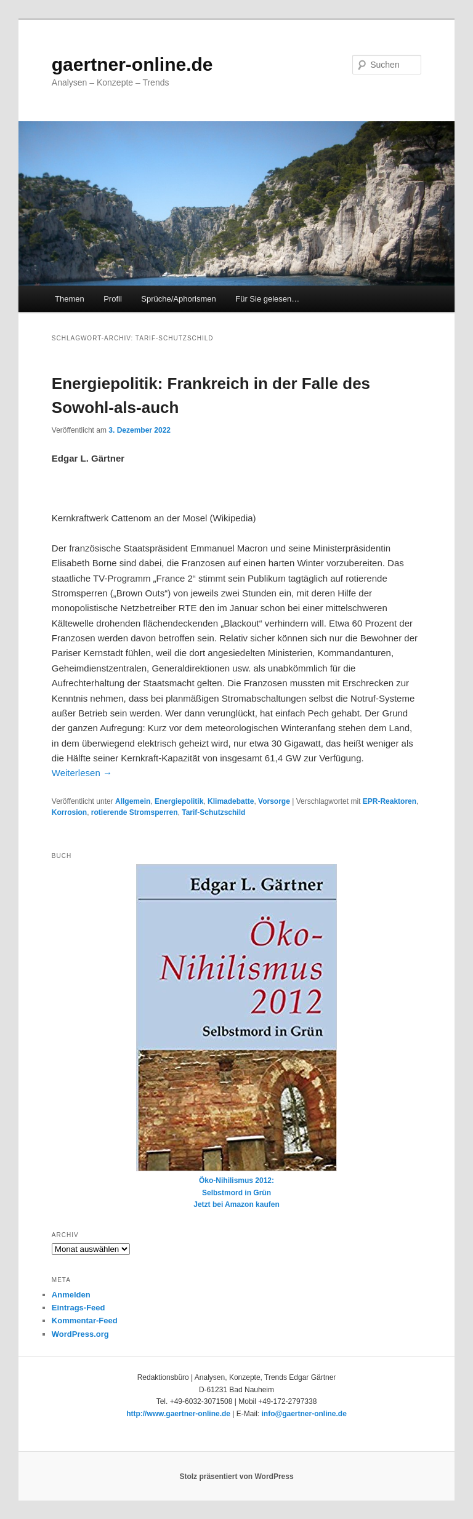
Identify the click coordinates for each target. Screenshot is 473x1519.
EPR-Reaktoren (389, 801)
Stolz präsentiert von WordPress (236, 1476)
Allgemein (132, 801)
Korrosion (69, 812)
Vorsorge (274, 801)
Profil (112, 298)
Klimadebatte (231, 801)
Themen (69, 298)
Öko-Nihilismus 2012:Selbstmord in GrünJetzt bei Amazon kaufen (236, 1036)
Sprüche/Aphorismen (178, 298)
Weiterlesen (82, 773)
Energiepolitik (179, 801)
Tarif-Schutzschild (213, 812)
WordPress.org (80, 1334)
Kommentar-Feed (85, 1320)
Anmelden (71, 1294)
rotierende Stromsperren (134, 812)
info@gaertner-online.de (303, 1413)
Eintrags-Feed (78, 1307)
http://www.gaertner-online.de (178, 1413)
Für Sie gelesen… (267, 298)
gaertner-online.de (132, 64)
